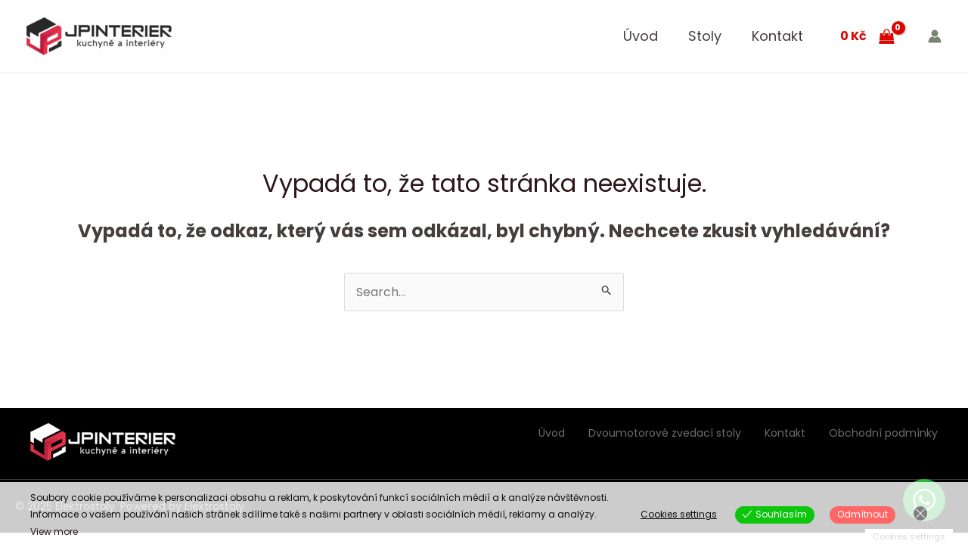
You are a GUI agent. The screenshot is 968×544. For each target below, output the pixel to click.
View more (54, 531)
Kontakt (777, 35)
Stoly (704, 35)
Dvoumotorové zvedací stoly (664, 432)
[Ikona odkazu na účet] (935, 36)
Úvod (640, 35)
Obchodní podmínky (883, 432)
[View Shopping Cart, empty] (867, 36)
